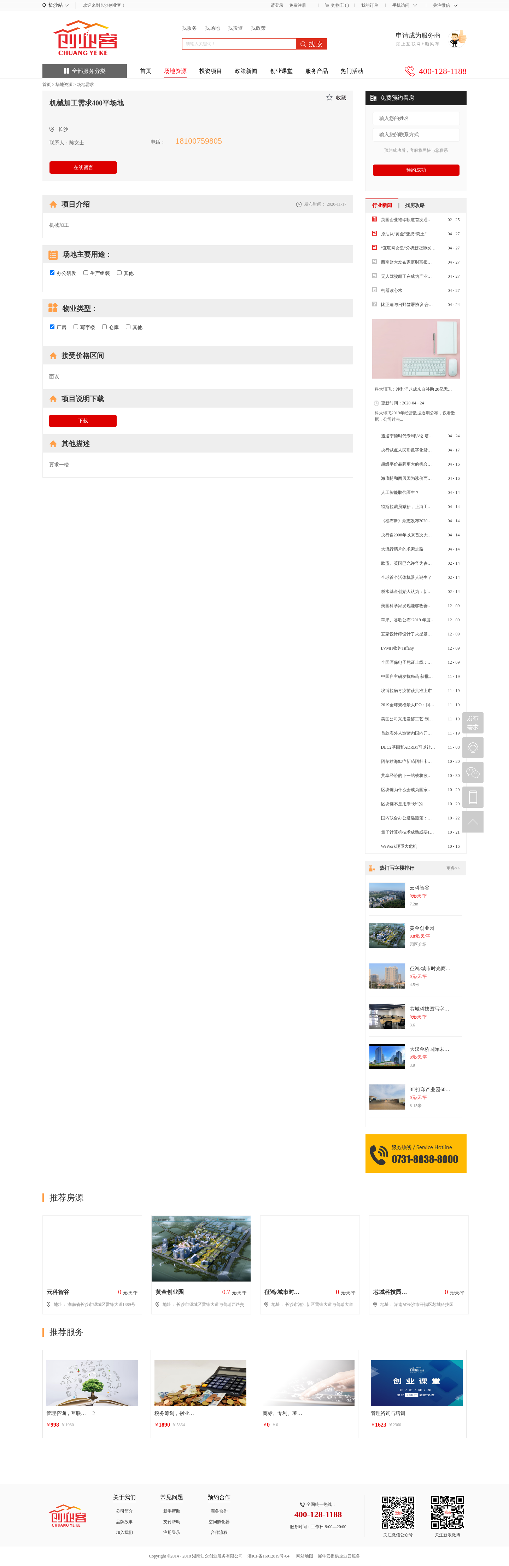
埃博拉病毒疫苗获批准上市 (406, 690)
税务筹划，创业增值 (175, 1413)
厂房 (58, 327)
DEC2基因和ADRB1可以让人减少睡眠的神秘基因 (427, 747)
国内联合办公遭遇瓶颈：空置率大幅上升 (419, 818)
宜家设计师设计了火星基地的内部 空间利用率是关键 (430, 634)
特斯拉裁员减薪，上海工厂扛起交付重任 (419, 506)
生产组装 (96, 273)
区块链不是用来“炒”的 (402, 803)
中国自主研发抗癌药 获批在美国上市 (415, 676)
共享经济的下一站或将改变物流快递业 (417, 775)
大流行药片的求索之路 (402, 549)
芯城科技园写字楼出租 (434, 1009)
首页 (145, 71)
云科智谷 (419, 888)
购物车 (337, 5)
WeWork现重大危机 (399, 846)
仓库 (110, 327)
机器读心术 (391, 290)
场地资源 (63, 84)
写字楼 (84, 327)
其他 (125, 273)
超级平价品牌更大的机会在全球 (410, 464)
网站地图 (303, 1556)
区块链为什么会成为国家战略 (408, 789)
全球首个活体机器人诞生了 (406, 577)
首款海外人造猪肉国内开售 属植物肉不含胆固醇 (426, 733)
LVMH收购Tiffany (397, 648)
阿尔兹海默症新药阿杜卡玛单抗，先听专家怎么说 (427, 761)
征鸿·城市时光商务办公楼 (438, 968)
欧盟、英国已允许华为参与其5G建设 (415, 563)
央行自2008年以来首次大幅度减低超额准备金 (423, 534)
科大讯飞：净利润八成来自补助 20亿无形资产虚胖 (422, 389)
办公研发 (63, 273)
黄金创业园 (422, 928)
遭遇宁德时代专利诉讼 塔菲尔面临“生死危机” (424, 435)
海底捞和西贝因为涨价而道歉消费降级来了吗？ (425, 478)
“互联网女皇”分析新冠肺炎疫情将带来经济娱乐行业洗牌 (434, 248)
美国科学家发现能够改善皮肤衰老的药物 (419, 605)
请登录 (277, 5)
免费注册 (297, 5)
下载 (83, 421)
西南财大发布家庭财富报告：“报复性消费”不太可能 (429, 262)
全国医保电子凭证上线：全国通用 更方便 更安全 (426, 662)
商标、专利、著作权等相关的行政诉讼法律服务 (284, 1413)
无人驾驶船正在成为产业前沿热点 (413, 276)
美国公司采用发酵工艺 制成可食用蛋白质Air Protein (429, 718)
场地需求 (85, 84)
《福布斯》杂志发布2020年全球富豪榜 (417, 520)
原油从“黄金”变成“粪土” (404, 233)
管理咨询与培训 (388, 1413)
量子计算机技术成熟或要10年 (408, 832)
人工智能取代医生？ (400, 492)
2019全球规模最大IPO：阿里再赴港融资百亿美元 (427, 704)
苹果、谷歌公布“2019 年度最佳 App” (415, 619)
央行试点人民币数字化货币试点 (410, 450)
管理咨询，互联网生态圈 (67, 1413)
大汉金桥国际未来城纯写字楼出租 (447, 1049)
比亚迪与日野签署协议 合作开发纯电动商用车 (424, 304)
